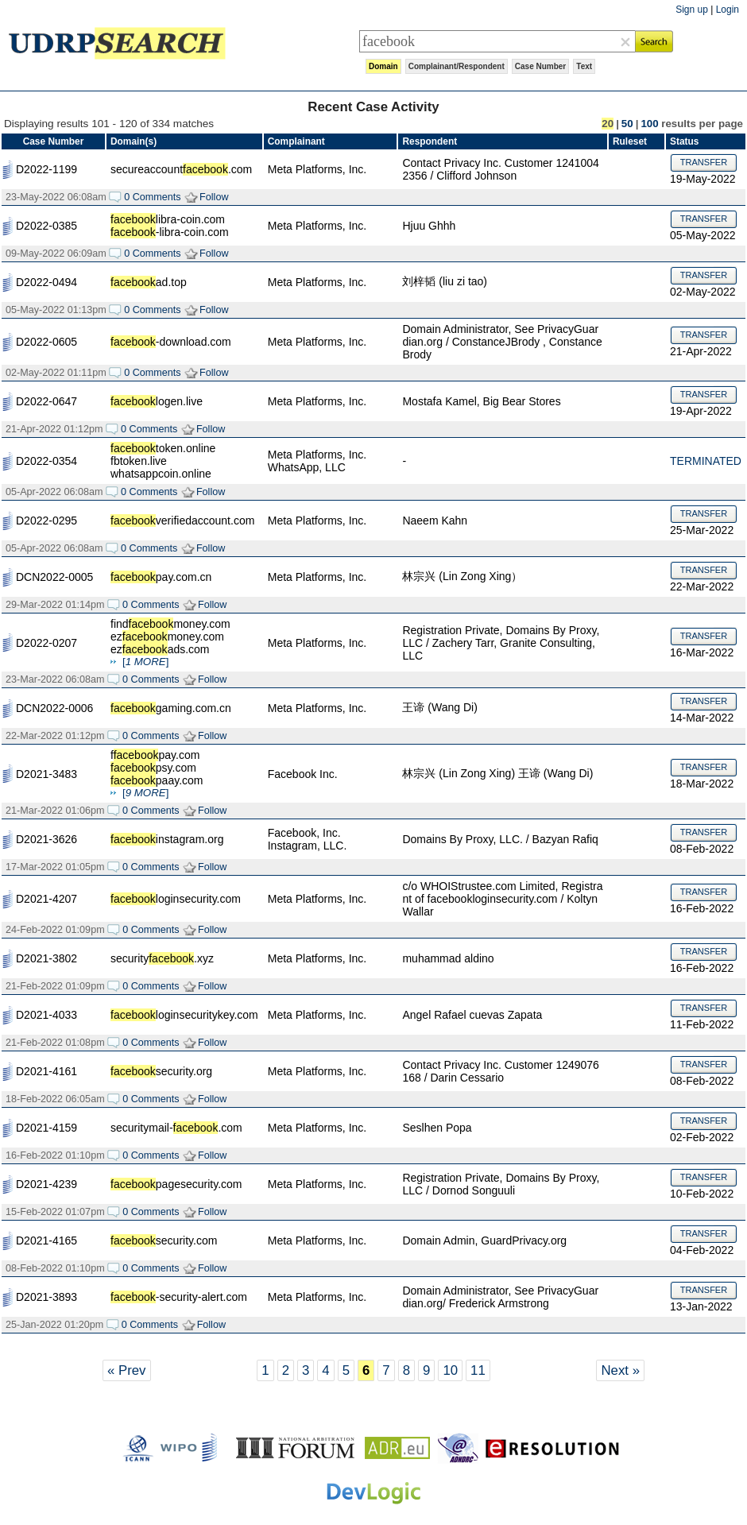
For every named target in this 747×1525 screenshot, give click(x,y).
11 (478, 1370)
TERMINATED (705, 461)
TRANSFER (703, 162)
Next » (620, 1370)
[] (145, 662)
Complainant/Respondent (456, 66)
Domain (383, 66)
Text (584, 66)
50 (627, 124)
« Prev (126, 1370)
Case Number (540, 66)
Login (727, 9)
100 (649, 124)
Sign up (691, 9)
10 (450, 1370)
